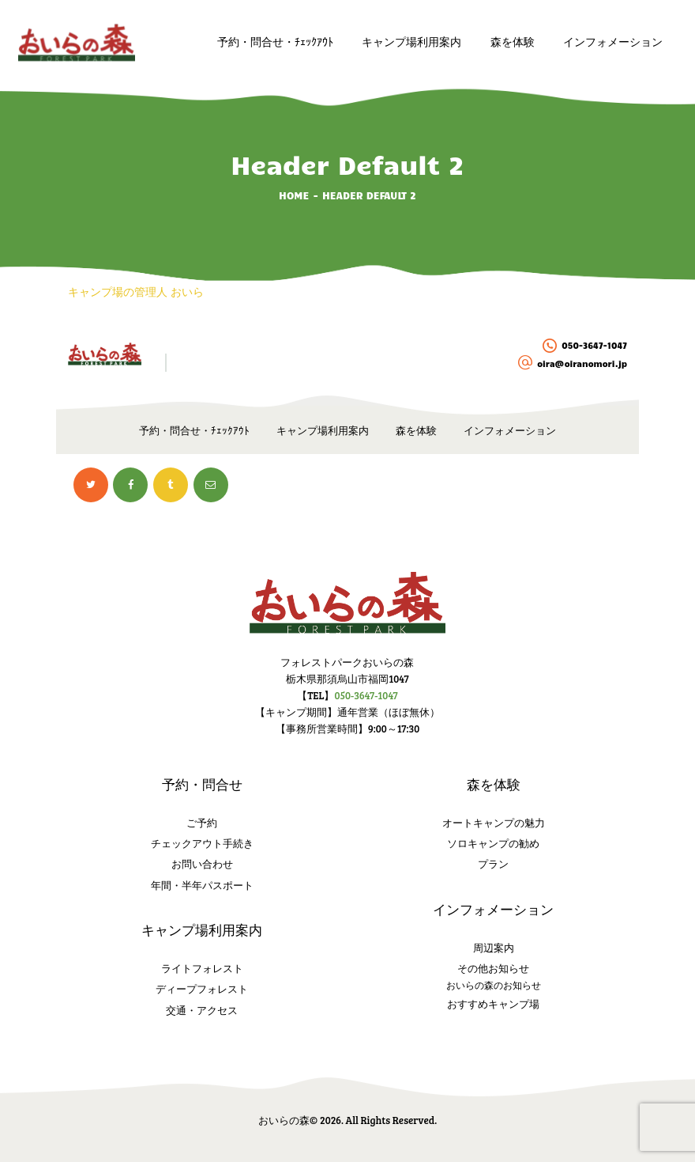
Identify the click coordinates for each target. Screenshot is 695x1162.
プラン (493, 864)
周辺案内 (493, 948)
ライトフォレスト (202, 968)
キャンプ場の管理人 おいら (136, 292)
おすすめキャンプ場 (493, 1004)
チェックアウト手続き (202, 843)
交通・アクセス (202, 1010)
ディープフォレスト (202, 989)
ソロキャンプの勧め (493, 843)
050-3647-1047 (365, 695)
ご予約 (201, 823)
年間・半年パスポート (202, 885)
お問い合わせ (202, 864)
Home (294, 195)
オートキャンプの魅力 (493, 823)
